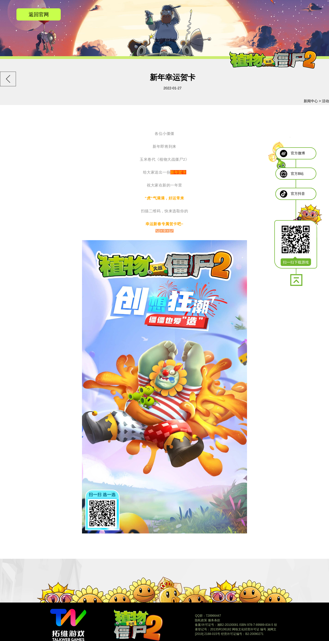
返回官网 (39, 14)
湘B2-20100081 (227, 625)
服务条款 (214, 620)
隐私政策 (201, 620)
